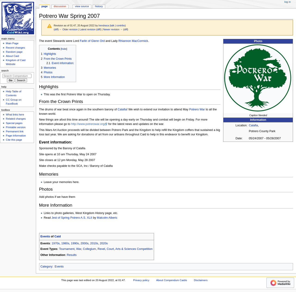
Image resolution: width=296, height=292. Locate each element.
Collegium (89, 249)
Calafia (253, 125)
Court (110, 249)
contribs (120, 25)
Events (45, 236)
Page (44, 6)
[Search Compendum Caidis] (17, 76)
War (78, 249)
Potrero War (197, 109)
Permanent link (14, 131)
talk (112, 25)
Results (72, 255)
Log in (287, 1)
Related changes (16, 118)
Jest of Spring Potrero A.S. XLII (72, 217)
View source (82, 6)
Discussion (60, 6)
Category (46, 266)
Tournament (66, 249)
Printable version (15, 127)
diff (56, 29)
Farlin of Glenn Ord (92, 41)
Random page (14, 51)
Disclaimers (200, 280)
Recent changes (15, 47)
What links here (15, 114)
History (99, 6)
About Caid (12, 56)
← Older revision (68, 29)
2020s (104, 243)
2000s (84, 243)
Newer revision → (113, 29)
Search (5, 70)
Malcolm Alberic (107, 217)
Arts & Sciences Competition (134, 249)
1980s (65, 243)
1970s (56, 243)
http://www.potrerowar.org (88, 124)
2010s (94, 243)
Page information (16, 135)
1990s (75, 243)
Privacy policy (141, 280)
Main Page (12, 43)
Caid (57, 236)
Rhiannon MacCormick (133, 41)
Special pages (14, 123)
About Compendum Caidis (171, 280)
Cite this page (14, 139)
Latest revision (88, 29)
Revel (101, 249)
